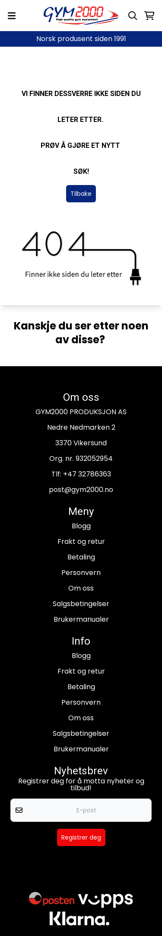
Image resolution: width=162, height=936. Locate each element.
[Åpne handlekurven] (149, 16)
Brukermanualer (81, 619)
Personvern (81, 573)
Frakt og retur (81, 541)
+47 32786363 (87, 474)
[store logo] (81, 15)
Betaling (81, 557)
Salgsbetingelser (81, 604)
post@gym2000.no (81, 490)
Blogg (81, 526)
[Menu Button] (11, 16)
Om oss (81, 588)
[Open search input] (132, 15)
